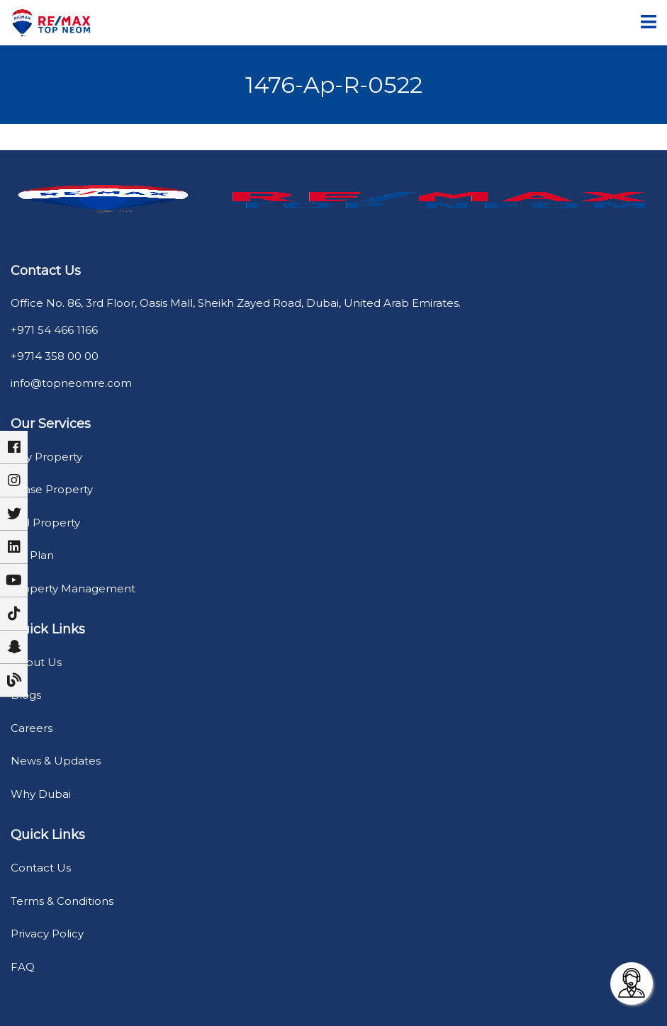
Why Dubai (41, 794)
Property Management (73, 588)
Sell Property (45, 522)
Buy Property (46, 456)
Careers (31, 728)
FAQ (23, 967)
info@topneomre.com (71, 383)
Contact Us (41, 867)
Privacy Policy (47, 933)
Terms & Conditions (62, 901)
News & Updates (56, 760)
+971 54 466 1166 (54, 330)
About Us (36, 662)
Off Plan (32, 555)
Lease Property (52, 489)
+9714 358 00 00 (55, 356)
